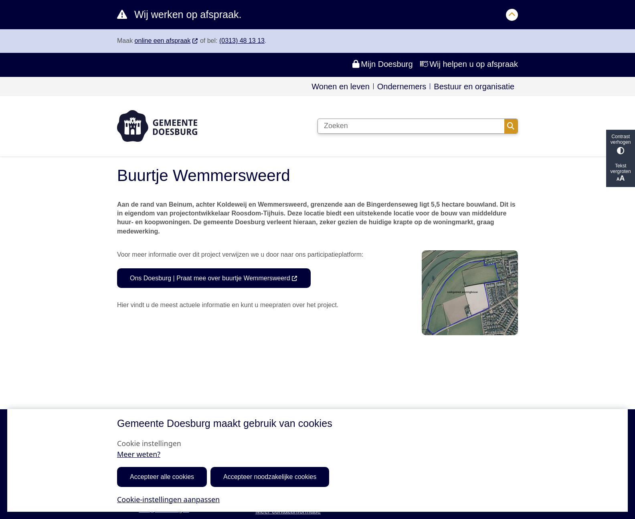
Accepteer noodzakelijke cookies (269, 476)
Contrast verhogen (620, 144)
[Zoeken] (411, 126)
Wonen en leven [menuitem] (340, 86)
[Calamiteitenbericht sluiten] (512, 15)
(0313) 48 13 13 (242, 40)
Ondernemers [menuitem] (402, 86)
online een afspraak (166, 40)
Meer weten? (138, 454)
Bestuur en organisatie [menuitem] (474, 86)
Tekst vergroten (620, 173)
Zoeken (510, 126)
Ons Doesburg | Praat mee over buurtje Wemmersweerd (214, 278)
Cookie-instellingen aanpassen (168, 499)
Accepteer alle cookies (162, 476)
